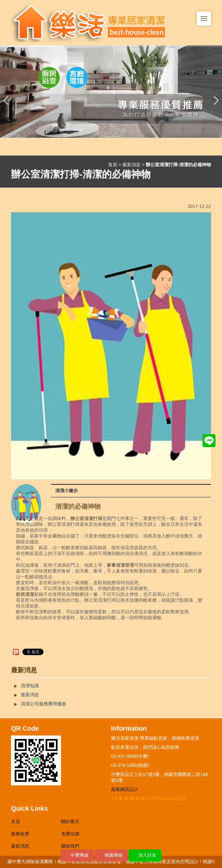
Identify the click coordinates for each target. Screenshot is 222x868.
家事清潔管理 (120, 565)
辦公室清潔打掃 (86, 518)
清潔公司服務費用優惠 (43, 703)
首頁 (112, 164)
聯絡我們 (70, 846)
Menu (206, 15)
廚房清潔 (25, 594)
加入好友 (147, 855)
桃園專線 (114, 855)
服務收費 (20, 833)
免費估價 (70, 833)
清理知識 (30, 685)
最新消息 (131, 164)
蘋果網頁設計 (124, 789)
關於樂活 (70, 821)
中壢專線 (79, 855)
